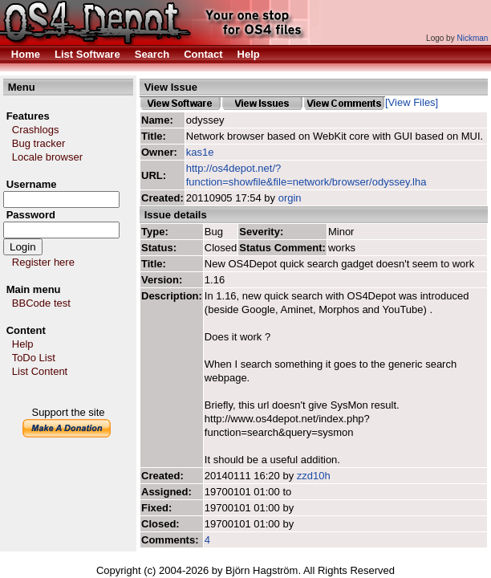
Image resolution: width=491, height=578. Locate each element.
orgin (290, 198)
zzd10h (314, 476)
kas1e (200, 152)
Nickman (472, 38)
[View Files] (411, 102)
